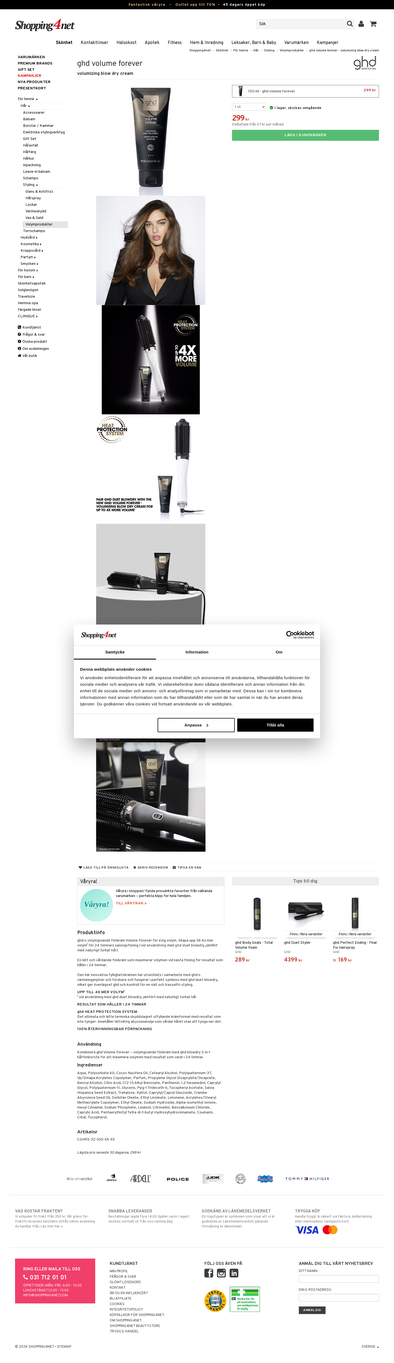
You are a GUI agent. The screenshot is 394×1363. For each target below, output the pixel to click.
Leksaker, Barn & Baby (253, 43)
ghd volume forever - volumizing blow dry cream (344, 50)
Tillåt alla (275, 725)
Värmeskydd (35, 211)
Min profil (119, 1271)
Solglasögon (28, 290)
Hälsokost (127, 43)
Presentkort (32, 88)
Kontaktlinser (94, 43)
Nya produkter (34, 82)
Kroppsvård (32, 250)
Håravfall (30, 145)
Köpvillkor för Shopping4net (137, 1315)
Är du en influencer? (129, 1293)
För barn (26, 277)
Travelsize (26, 296)
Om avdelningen (33, 349)
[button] (373, 24)
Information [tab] (197, 652)
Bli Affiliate (120, 1299)
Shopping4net (200, 50)
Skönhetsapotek (32, 283)
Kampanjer (327, 43)
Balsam (29, 119)
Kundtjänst (29, 327)
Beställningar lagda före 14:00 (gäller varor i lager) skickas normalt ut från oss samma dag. (150, 1216)
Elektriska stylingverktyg (44, 132)
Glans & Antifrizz (39, 191)
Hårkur (28, 158)
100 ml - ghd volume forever (305, 91)
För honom (28, 270)
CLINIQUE (28, 316)
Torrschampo (34, 231)
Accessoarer (34, 112)
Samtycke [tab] (115, 652)
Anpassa (196, 725)
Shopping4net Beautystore (135, 1326)
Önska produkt (32, 341)
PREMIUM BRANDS (35, 63)
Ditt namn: (308, 1271)
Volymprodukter (292, 50)
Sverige (370, 1347)
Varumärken (296, 43)
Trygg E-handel (124, 1331)
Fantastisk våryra (147, 4)
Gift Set (29, 139)
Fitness (175, 43)
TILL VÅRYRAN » (131, 903)
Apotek (152, 43)
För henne (240, 50)
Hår (256, 50)
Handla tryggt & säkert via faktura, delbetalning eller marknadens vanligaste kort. (337, 1221)
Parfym (29, 257)
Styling (269, 50)
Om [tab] (279, 652)
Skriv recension (150, 868)
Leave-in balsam (36, 171)
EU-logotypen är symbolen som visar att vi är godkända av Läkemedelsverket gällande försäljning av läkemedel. (244, 1219)
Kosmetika (31, 244)
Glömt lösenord (125, 1282)
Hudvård (29, 237)
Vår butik (27, 356)
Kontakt (118, 1288)
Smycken (30, 264)
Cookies (117, 1304)
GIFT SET (26, 70)
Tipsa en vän (187, 868)
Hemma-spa (28, 303)
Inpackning (32, 165)
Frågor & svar (31, 334)
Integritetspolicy (126, 1310)
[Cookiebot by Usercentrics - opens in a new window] (290, 635)
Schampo (30, 178)
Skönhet (64, 43)
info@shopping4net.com (45, 1295)
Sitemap (64, 1347)
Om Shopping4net (126, 1320)
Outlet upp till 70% (195, 4)
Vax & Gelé (34, 218)
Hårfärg (29, 152)
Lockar (31, 205)
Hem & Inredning (206, 43)
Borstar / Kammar (38, 126)
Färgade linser (29, 309)
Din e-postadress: (315, 1290)
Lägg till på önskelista (104, 868)
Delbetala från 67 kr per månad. (258, 124)
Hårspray (33, 198)
